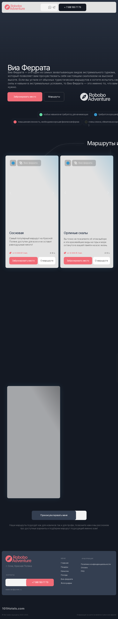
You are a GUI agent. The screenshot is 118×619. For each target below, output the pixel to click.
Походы (64, 575)
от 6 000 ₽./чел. (20, 253)
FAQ (82, 571)
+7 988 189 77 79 (40, 582)
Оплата (84, 567)
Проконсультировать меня (53, 515)
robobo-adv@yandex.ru (13, 590)
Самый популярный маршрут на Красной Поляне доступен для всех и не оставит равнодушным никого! (30, 241)
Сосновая (16, 233)
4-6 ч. (52, 253)
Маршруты (54, 96)
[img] (33, 442)
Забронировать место (25, 96)
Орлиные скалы (76, 233)
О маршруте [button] (46, 260)
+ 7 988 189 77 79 (72, 7)
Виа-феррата (31, 163)
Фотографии (66, 583)
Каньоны (65, 571)
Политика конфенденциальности (96, 564)
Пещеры (64, 567)
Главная (64, 563)
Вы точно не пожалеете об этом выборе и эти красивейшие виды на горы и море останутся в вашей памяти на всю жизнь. (85, 242)
